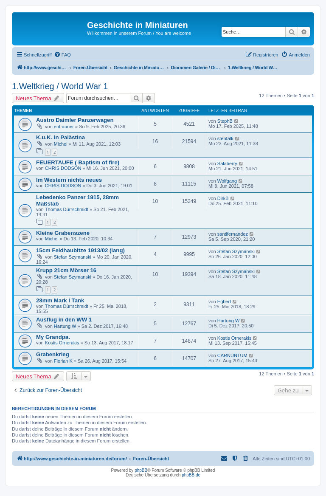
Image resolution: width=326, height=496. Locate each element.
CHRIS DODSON (63, 168)
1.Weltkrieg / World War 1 (60, 86)
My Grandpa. (53, 337)
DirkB (223, 198)
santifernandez (232, 234)
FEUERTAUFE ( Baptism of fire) (77, 162)
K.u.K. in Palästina (60, 137)
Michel (60, 144)
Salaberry (227, 163)
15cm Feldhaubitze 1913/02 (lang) (80, 250)
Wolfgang (227, 180)
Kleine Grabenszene (63, 233)
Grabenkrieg (52, 354)
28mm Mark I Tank (60, 300)
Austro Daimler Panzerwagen (74, 120)
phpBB (141, 470)
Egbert (224, 301)
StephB (225, 121)
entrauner (64, 126)
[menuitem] (62, 55)
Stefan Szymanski (72, 256)
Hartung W (65, 326)
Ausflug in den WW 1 (64, 319)
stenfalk (225, 138)
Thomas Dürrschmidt (66, 209)
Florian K (63, 361)
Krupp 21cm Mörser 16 (66, 270)
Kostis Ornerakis (62, 342)
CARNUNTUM (232, 355)
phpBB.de (191, 475)
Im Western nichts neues (69, 180)
